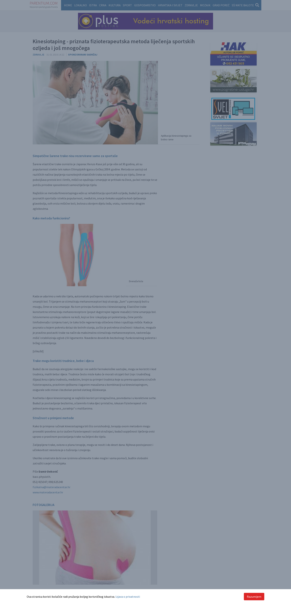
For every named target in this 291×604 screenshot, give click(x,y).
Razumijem (254, 596)
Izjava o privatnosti (127, 596)
